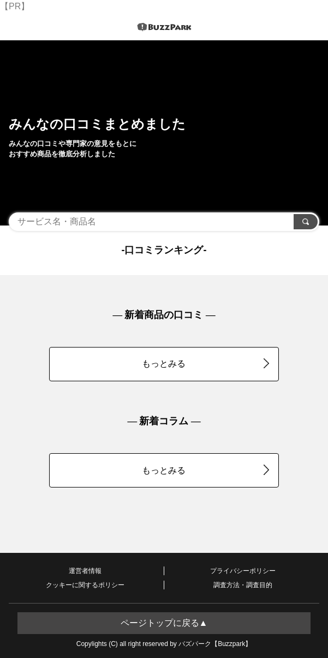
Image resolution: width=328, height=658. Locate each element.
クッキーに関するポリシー (85, 585)
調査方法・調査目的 (242, 585)
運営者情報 (85, 571)
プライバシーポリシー (243, 571)
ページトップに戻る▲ (164, 622)
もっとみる (205, 363)
